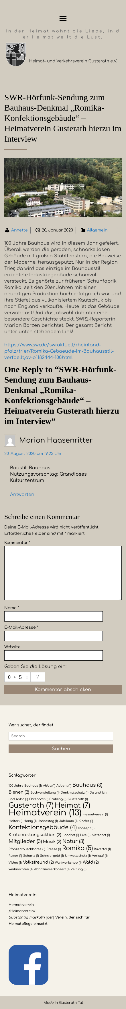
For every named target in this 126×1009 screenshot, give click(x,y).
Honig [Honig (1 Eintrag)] (30, 821)
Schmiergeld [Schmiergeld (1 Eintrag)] (52, 855)
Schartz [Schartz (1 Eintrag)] (31, 855)
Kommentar (17, 543)
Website (12, 647)
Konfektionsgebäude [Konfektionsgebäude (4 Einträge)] (43, 827)
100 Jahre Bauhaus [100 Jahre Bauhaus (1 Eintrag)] (25, 785)
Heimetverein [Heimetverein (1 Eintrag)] (95, 814)
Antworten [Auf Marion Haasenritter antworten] (22, 494)
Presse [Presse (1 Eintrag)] (53, 849)
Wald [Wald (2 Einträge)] (91, 862)
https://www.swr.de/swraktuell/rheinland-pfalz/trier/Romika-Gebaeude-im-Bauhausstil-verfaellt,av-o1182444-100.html (59, 351)
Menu (63, 18)
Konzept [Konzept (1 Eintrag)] (86, 828)
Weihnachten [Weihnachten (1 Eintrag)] (21, 869)
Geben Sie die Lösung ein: (35, 666)
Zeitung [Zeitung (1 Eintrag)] (78, 869)
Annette (19, 230)
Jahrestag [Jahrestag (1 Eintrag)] (48, 821)
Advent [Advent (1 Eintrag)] (63, 785)
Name (11, 608)
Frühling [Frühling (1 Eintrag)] (58, 799)
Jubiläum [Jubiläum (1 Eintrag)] (68, 821)
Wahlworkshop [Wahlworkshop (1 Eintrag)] (68, 862)
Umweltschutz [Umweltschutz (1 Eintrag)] (78, 855)
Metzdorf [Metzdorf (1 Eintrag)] (101, 835)
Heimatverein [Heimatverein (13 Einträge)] (45, 812)
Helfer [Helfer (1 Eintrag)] (15, 821)
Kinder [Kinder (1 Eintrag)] (86, 821)
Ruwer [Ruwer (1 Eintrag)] (15, 855)
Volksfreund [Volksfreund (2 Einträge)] (38, 862)
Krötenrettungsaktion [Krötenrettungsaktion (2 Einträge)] (35, 834)
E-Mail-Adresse (21, 627)
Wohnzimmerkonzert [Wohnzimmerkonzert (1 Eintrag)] (52, 869)
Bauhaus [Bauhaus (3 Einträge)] (87, 785)
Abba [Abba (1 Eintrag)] (49, 785)
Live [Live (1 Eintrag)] (85, 835)
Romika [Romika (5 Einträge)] (77, 848)
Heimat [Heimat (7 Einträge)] (72, 805)
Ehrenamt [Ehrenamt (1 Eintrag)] (38, 799)
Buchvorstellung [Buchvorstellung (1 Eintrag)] (45, 792)
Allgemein (97, 230)
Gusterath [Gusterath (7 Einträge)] (31, 805)
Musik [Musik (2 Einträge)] (52, 841)
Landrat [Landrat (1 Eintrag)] (70, 835)
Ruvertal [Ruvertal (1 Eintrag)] (102, 849)
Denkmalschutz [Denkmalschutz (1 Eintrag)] (74, 792)
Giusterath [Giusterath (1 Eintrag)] (78, 799)
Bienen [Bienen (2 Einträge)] (19, 792)
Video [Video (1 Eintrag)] (15, 862)
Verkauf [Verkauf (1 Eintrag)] (100, 855)
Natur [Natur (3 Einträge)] (73, 841)
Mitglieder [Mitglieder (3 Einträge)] (25, 841)
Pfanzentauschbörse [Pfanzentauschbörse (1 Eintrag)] (27, 849)
